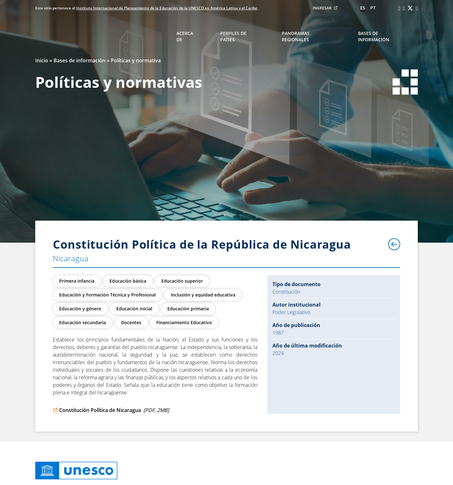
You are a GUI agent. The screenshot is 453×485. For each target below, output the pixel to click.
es (362, 8)
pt (373, 8)
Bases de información (373, 36)
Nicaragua (70, 258)
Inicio (41, 60)
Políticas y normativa (136, 60)
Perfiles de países (233, 36)
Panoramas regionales (296, 36)
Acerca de (184, 36)
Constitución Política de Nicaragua (111, 410)
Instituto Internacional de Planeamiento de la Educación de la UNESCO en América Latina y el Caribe (166, 8)
